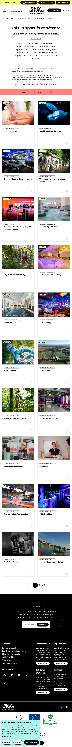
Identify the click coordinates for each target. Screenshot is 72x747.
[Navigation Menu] (5, 10)
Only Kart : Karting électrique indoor (18, 179)
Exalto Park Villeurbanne (13, 466)
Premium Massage (11, 131)
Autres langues (7, 660)
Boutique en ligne (9, 2)
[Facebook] (4, 675)
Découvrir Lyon (7, 18)
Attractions (63, 3)
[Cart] (64, 10)
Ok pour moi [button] (31, 742)
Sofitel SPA (43, 466)
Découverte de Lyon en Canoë (51, 562)
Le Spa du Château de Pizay (50, 275)
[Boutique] (54, 10)
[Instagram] (12, 675)
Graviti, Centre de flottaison (50, 131)
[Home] (36, 10)
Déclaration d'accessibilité (11, 654)
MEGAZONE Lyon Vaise (48, 418)
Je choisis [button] (18, 742)
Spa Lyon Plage (10, 370)
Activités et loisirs (23, 18)
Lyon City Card (47, 3)
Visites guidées (29, 3)
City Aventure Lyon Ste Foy (14, 274)
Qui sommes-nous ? (9, 648)
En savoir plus (42, 663)
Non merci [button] (7, 742)
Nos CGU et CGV (8, 657)
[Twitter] (26, 675)
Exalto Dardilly (45, 322)
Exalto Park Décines (12, 562)
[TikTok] (4, 682)
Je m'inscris (42, 624)
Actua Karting (44, 370)
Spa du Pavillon (10, 322)
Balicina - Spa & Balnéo (48, 227)
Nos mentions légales (9, 663)
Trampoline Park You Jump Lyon (16, 514)
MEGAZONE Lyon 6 (47, 514)
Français (64, 707)
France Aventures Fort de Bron (16, 418)
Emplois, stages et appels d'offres (14, 651)
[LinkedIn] (19, 675)
